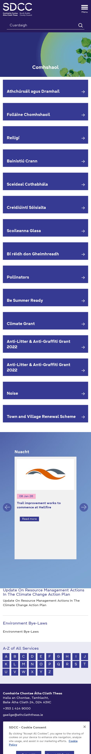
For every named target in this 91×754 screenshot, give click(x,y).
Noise (12, 394)
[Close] (84, 733)
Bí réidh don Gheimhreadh (33, 254)
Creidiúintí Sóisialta (26, 208)
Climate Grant (21, 324)
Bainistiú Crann (22, 161)
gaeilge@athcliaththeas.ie (23, 708)
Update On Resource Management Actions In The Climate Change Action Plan (43, 586)
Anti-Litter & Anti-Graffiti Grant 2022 (38, 344)
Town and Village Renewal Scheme (41, 417)
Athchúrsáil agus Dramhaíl (33, 92)
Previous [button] (7, 503)
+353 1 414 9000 (17, 701)
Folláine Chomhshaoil (28, 115)
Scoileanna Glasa (24, 231)
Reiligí (13, 138)
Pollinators (18, 278)
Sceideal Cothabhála (27, 185)
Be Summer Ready (25, 301)
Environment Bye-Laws (25, 616)
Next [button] (84, 503)
